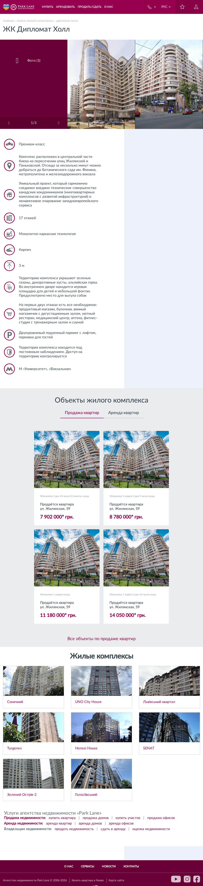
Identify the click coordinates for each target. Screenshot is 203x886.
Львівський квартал (159, 702)
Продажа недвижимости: (25, 818)
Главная (8, 21)
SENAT (148, 748)
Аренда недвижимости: (23, 823)
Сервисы (87, 866)
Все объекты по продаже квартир (101, 639)
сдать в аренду (113, 829)
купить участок (128, 818)
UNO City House (88, 702)
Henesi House (86, 748)
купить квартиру (62, 818)
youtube (176, 879)
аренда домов (90, 823)
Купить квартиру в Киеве (88, 880)
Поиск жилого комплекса (35, 21)
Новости (109, 866)
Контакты (131, 866)
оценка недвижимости (151, 829)
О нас (68, 866)
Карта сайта (116, 880)
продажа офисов (161, 818)
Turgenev (14, 748)
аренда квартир (59, 823)
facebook (196, 879)
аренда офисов (121, 823)
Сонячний (15, 702)
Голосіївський (86, 795)
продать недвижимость (74, 829)
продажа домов (96, 818)
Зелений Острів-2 (21, 795)
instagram (187, 879)
